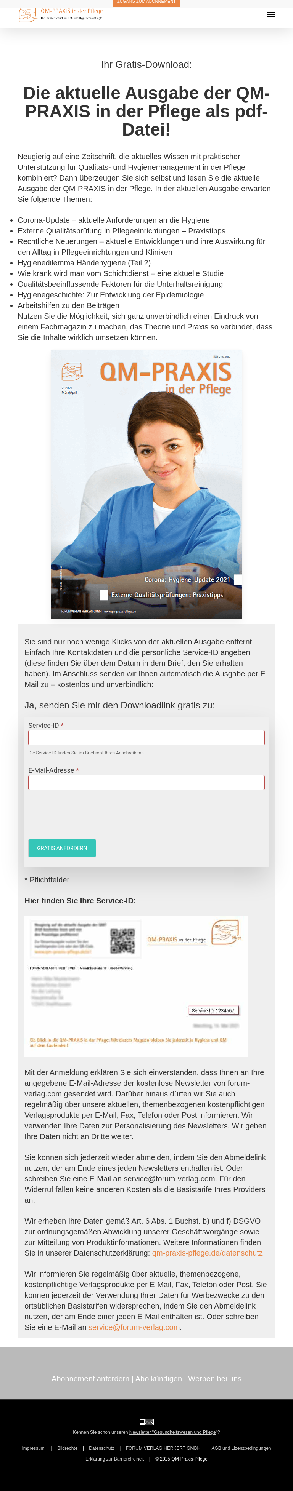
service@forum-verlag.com (134, 1327)
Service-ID (46, 725)
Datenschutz (101, 1448)
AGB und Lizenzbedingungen (241, 1448)
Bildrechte (67, 1448)
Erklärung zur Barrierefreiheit (114, 1459)
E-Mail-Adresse (53, 770)
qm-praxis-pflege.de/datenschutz (207, 1253)
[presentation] (86, 813)
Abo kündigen (158, 1378)
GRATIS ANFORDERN (62, 848)
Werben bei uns (214, 1378)
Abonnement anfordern (91, 1378)
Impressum (34, 1448)
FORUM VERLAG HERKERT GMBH (163, 1448)
